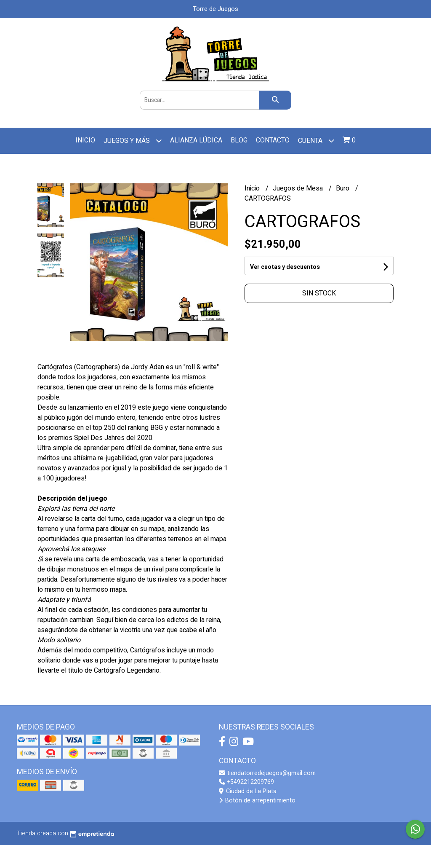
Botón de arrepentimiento (257, 800)
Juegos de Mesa (299, 188)
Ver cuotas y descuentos (285, 267)
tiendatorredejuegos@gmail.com (267, 773)
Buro (343, 188)
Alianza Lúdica (196, 140)
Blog (239, 140)
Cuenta (316, 140)
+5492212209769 (246, 782)
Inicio (85, 140)
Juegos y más (133, 140)
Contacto (273, 140)
